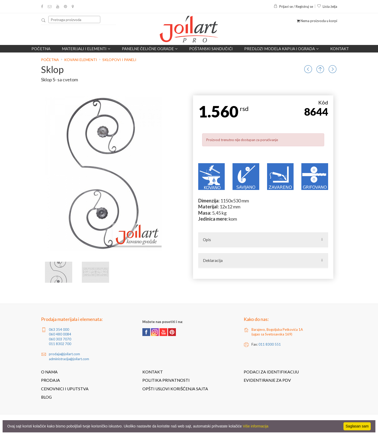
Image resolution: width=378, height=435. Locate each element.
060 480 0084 (60, 334)
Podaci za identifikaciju (271, 372)
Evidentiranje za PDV (267, 380)
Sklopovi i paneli (119, 59)
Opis (207, 239)
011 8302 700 (60, 344)
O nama (49, 372)
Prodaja (50, 380)
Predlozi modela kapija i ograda (281, 48)
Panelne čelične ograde (150, 48)
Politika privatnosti (166, 380)
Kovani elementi (80, 59)
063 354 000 (59, 329)
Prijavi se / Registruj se (293, 6)
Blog (46, 397)
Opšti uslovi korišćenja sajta (175, 388)
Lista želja (327, 6)
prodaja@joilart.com (64, 354)
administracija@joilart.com (69, 359)
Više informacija (256, 426)
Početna (40, 48)
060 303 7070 (60, 339)
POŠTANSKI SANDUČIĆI (211, 48)
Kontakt (339, 48)
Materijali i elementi (86, 48)
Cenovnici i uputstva (65, 388)
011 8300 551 (269, 344)
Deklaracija (213, 260)
